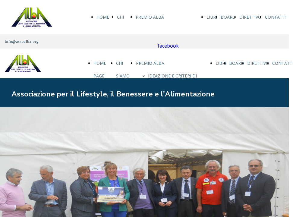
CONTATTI (275, 17)
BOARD (228, 17)
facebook (168, 45)
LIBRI (211, 17)
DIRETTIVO (250, 17)
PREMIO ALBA (150, 17)
